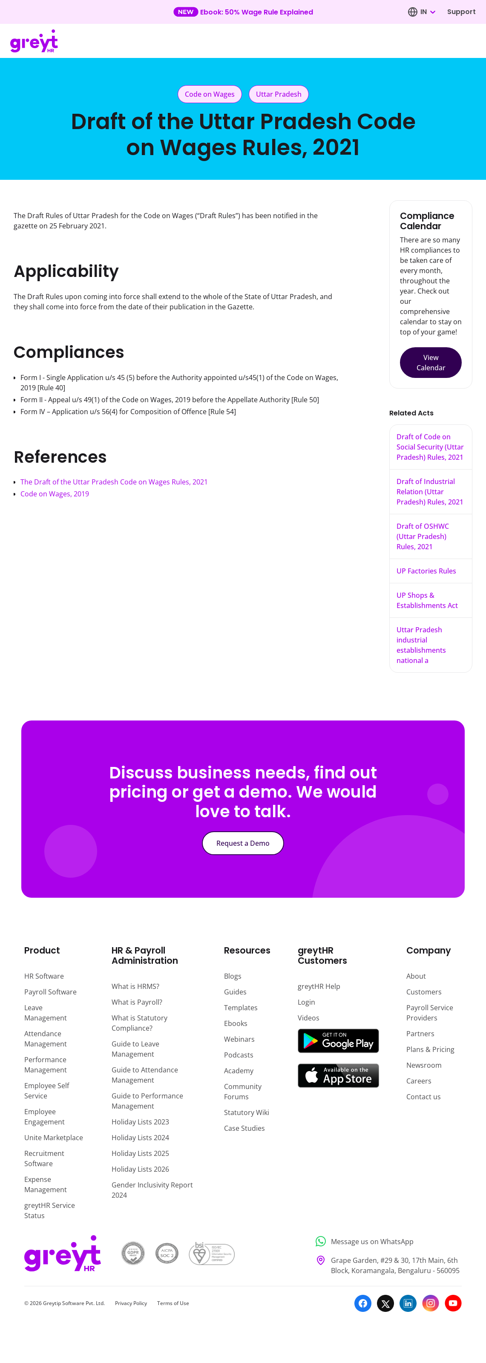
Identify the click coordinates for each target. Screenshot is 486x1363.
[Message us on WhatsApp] (386, 1241)
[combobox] (427, 12)
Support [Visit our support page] (461, 12)
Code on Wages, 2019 (54, 494)
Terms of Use (173, 1303)
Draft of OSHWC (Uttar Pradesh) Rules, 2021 (423, 536)
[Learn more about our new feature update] (243, 12)
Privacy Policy (131, 1303)
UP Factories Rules (426, 571)
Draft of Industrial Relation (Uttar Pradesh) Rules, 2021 (430, 492)
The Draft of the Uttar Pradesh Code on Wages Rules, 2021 (114, 482)
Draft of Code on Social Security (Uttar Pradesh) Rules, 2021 (430, 447)
